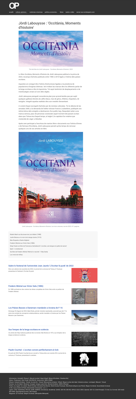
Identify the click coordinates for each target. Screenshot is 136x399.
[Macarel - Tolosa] (101, 382)
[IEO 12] (92, 389)
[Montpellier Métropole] (41, 393)
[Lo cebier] (24, 386)
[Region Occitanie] (29, 393)
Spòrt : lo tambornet (16, 249)
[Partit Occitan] (32, 386)
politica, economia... (51, 12)
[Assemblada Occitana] (103, 386)
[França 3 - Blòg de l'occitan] (32, 378)
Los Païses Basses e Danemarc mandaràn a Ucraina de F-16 (35, 308)
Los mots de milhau (16, 255)
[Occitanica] (44, 389)
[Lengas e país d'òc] (41, 384)
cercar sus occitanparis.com (85, 12)
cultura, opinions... (21, 12)
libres (61, 12)
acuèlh (11, 12)
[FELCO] (28, 389)
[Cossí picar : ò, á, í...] (41, 388)
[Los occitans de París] (20, 388)
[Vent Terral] (25, 380)
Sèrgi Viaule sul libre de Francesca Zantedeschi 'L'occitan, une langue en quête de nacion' (38, 246)
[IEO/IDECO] (32, 380)
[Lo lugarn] (17, 386)
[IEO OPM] (12, 391)
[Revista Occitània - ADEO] (55, 384)
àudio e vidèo (70, 12)
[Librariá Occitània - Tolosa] (22, 382)
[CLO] (78, 389)
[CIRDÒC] (37, 389)
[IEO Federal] (33, 391)
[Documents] (30, 388)
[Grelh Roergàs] (99, 389)
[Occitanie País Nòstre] (43, 386)
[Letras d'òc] (40, 380)
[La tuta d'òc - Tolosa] (37, 382)
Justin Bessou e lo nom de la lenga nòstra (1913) (25, 237)
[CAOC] (58, 389)
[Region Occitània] (91, 386)
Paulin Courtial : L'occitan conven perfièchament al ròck (33, 350)
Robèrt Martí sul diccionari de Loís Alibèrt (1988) (25, 234)
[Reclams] (26, 384)
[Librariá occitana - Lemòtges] (86, 382)
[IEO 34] (63, 389)
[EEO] (81, 389)
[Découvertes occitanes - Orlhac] (53, 382)
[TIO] (15, 389)
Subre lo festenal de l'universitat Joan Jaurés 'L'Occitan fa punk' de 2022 (41, 266)
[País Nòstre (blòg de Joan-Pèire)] (75, 386)
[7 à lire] (107, 389)
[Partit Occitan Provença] (58, 386)
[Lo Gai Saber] (19, 384)
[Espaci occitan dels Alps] (70, 382)
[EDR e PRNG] (48, 380)
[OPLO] (74, 389)
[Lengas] (32, 384)
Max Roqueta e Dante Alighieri (19, 240)
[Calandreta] (21, 389)
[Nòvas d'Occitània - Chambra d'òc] (58, 378)
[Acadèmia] (52, 389)
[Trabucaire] (17, 380)
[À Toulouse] (19, 393)
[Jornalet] (20, 378)
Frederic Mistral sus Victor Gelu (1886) (22, 243)
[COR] (32, 389)
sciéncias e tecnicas (36, 12)
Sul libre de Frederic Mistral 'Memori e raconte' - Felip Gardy (29, 252)
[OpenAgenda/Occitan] (22, 391)
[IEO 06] (68, 389)
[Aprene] (86, 389)
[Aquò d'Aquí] (44, 378)
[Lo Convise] (113, 389)
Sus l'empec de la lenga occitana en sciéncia (28, 329)
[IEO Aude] (121, 389)
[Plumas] (65, 384)
